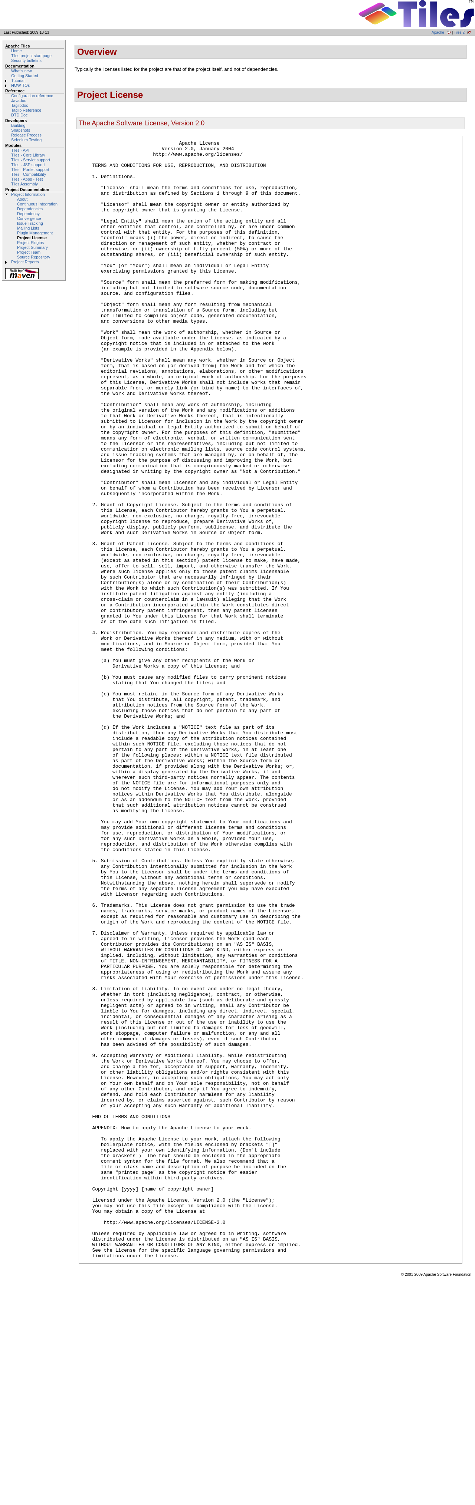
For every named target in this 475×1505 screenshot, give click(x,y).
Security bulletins (26, 60)
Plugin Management (35, 233)
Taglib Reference (26, 110)
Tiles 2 (459, 32)
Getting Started (24, 75)
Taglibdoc (19, 105)
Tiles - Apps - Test (27, 179)
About (22, 199)
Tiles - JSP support (28, 164)
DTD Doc (19, 115)
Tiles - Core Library (28, 155)
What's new (21, 71)
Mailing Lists (28, 228)
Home (16, 51)
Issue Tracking (30, 223)
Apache (438, 32)
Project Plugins (30, 242)
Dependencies (30, 209)
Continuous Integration (37, 204)
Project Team (28, 252)
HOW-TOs (20, 85)
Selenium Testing (26, 140)
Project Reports (25, 262)
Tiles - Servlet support (30, 160)
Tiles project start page (31, 55)
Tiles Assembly (24, 184)
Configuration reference (32, 95)
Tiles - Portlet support (30, 169)
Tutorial (17, 80)
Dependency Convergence (29, 216)
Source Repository (33, 257)
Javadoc (18, 100)
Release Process (26, 135)
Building (18, 125)
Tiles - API (20, 150)
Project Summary (32, 247)
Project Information (28, 194)
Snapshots (20, 130)
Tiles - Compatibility (28, 174)
